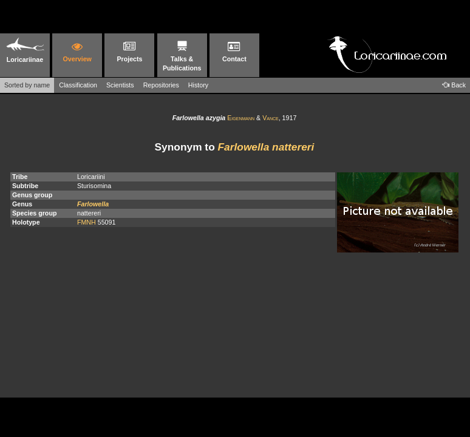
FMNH (86, 222)
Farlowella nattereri (266, 147)
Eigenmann (240, 117)
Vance (270, 117)
